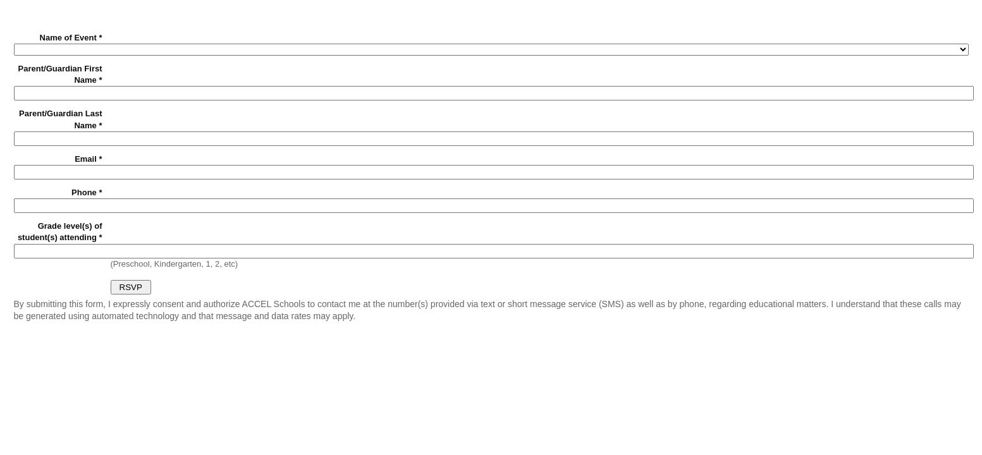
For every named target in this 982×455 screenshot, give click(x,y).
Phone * (86, 192)
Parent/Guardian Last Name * (60, 119)
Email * (88, 159)
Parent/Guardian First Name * (60, 74)
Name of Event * (71, 37)
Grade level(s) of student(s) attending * (60, 231)
